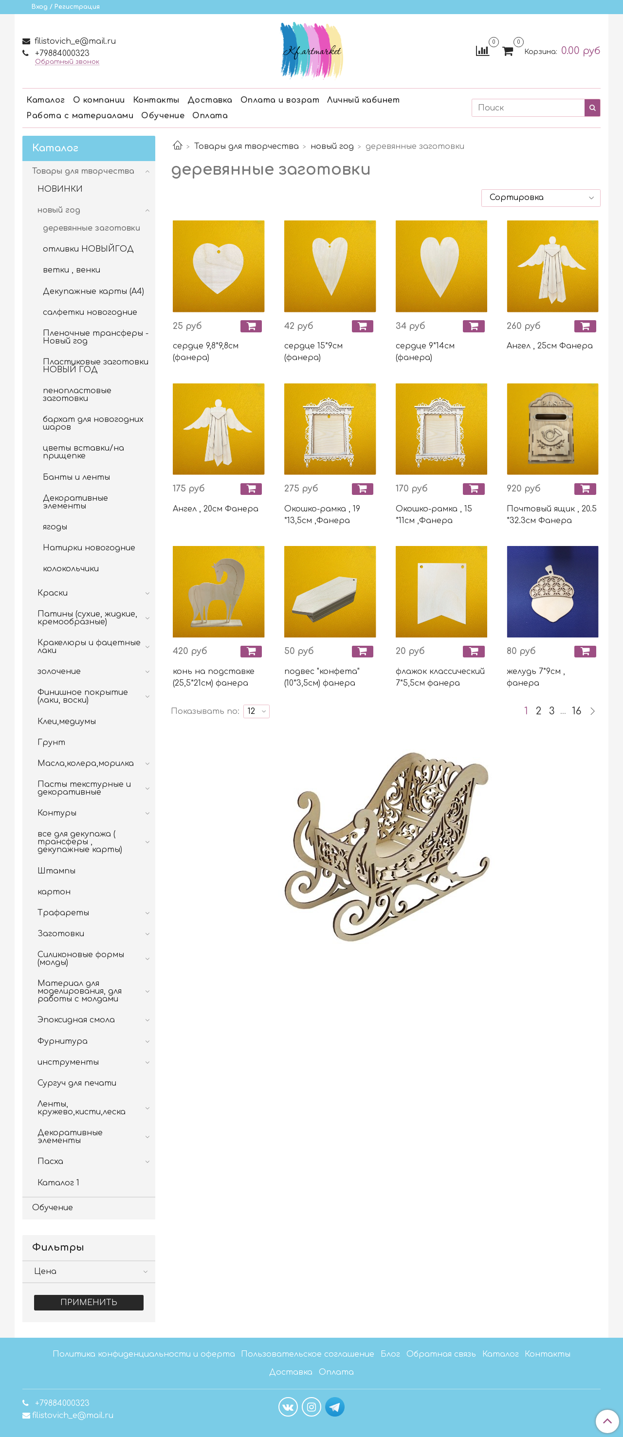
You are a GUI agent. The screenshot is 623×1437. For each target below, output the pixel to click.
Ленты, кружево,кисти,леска (81, 1108)
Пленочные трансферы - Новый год (95, 337)
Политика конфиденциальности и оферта (144, 1354)
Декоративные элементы (75, 502)
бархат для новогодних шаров (93, 423)
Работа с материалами (79, 115)
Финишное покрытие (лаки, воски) (82, 696)
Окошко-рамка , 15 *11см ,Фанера (434, 515)
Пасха (50, 1161)
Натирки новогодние (89, 548)
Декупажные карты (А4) (93, 291)
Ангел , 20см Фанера (215, 509)
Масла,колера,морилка (85, 763)
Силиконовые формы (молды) (80, 958)
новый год (332, 146)
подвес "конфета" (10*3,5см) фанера (322, 677)
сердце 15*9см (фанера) (313, 352)
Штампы (56, 871)
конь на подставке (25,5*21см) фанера (214, 677)
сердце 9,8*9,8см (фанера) (205, 352)
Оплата (210, 115)
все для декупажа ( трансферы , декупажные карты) (79, 842)
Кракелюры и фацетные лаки (89, 646)
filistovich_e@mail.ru (74, 41)
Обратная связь (441, 1354)
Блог (390, 1354)
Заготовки (60, 933)
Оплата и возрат (280, 100)
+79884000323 (61, 53)
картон (54, 892)
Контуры (56, 813)
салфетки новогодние (90, 312)
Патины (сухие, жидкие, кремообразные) (87, 618)
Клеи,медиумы (66, 721)
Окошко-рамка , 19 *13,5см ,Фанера (322, 515)
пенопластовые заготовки (77, 394)
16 (576, 711)
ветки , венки (71, 270)
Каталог (45, 100)
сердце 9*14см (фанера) (425, 352)
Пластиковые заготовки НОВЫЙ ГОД (95, 366)
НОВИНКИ (60, 189)
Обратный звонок (67, 62)
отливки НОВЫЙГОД (88, 249)
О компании (99, 100)
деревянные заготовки (91, 228)
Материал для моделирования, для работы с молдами (79, 991)
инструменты (68, 1062)
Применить (88, 1302)
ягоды (55, 527)
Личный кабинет (363, 100)
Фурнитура (62, 1041)
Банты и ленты (76, 477)
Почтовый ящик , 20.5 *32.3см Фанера (552, 515)
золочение (59, 671)
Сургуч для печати (76, 1083)
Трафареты (63, 913)
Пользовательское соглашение (307, 1354)
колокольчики (71, 568)
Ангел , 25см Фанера (550, 346)
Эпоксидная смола (76, 1020)
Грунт (51, 742)
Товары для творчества (246, 146)
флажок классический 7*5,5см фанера (440, 677)
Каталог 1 (58, 1183)
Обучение (162, 115)
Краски (52, 593)
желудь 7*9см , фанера (536, 677)
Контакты (156, 100)
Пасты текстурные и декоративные (84, 788)
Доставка (210, 100)
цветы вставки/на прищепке (83, 452)
